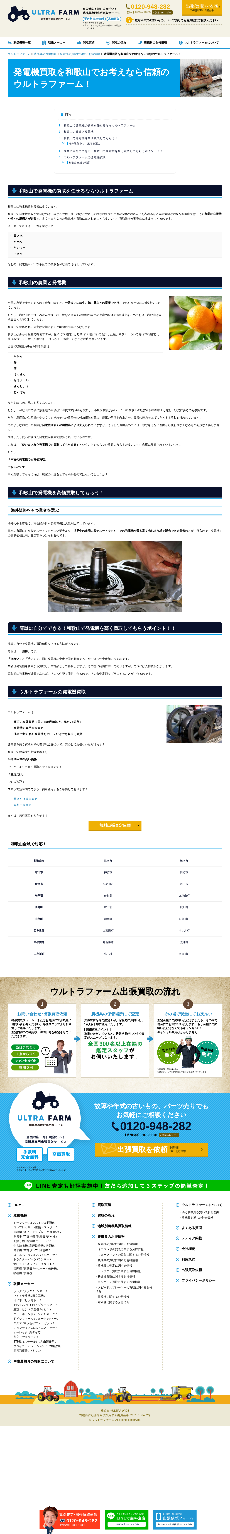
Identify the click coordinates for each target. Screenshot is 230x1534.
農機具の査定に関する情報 (115, 1265)
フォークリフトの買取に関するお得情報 (123, 1254)
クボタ (28, 1291)
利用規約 (188, 1259)
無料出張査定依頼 (115, 825)
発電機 (49, 1245)
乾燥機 (30, 1241)
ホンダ (17, 1291)
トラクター (20, 1222)
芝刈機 (51, 1236)
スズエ (17, 1323)
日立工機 (38, 1295)
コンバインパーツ (43, 1254)
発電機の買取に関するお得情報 (118, 1243)
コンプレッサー (23, 1227)
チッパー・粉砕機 (45, 1268)
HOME (18, 1205)
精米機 (17, 1250)
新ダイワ (35, 1332)
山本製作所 (54, 1346)
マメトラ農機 (22, 1295)
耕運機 (49, 1222)
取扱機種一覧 (22, 42)
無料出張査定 (23, 804)
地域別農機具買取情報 (114, 1226)
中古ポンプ (31, 1250)
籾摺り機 (19, 1241)
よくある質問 (192, 1228)
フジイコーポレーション (29, 1346)
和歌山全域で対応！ (81, 162)
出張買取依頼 (192, 1270)
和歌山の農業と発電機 (79, 131)
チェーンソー (45, 1241)
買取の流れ (119, 42)
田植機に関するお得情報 (113, 1296)
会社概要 (188, 1249)
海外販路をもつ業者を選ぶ (85, 143)
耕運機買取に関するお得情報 (116, 1276)
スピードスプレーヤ (36, 1231)
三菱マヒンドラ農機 (26, 1309)
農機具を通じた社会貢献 (197, 1217)
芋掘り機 (29, 1236)
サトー (52, 1318)
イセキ (45, 1309)
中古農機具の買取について (33, 1361)
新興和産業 (20, 1350)
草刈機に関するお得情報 (113, 1302)
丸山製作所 (47, 1341)
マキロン (35, 1350)
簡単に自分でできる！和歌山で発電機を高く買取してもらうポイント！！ (113, 151)
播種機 (17, 1273)
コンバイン (36, 1222)
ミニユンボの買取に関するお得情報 (121, 1249)
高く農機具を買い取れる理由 (200, 1212)
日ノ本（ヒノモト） (26, 1300)
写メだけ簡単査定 (26, 798)
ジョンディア (22, 1327)
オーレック (20, 1332)
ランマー (43, 1259)
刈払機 (55, 1231)
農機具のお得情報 (155, 42)
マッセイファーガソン (38, 1323)
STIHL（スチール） (26, 1341)
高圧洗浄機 (36, 1245)
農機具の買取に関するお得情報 (118, 1260)
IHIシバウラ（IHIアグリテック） (34, 1304)
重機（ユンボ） (45, 1227)
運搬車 (17, 1236)
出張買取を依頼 (202, 8)
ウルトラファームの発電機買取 (85, 157)
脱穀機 (41, 1236)
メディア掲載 (192, 1238)
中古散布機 (20, 1245)
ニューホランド (23, 1314)
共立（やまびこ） (24, 1336)
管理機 (17, 1268)
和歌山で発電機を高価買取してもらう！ (91, 138)
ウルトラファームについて (201, 42)
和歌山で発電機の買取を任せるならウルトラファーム (100, 125)
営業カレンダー (163, 12)
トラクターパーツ (24, 1259)
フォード (41, 1318)
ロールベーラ (22, 1254)
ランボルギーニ (45, 1314)
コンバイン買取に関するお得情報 (119, 1281)
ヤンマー (39, 1291)
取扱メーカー (56, 42)
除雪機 (44, 1250)
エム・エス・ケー (43, 1327)
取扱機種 (20, 1215)
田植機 (17, 1231)
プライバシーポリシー (199, 1280)
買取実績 (88, 42)
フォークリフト (42, 1264)
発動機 (28, 1268)
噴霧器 (28, 1273)
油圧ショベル (22, 1264)
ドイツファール (23, 1318)
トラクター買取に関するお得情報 (119, 1271)
